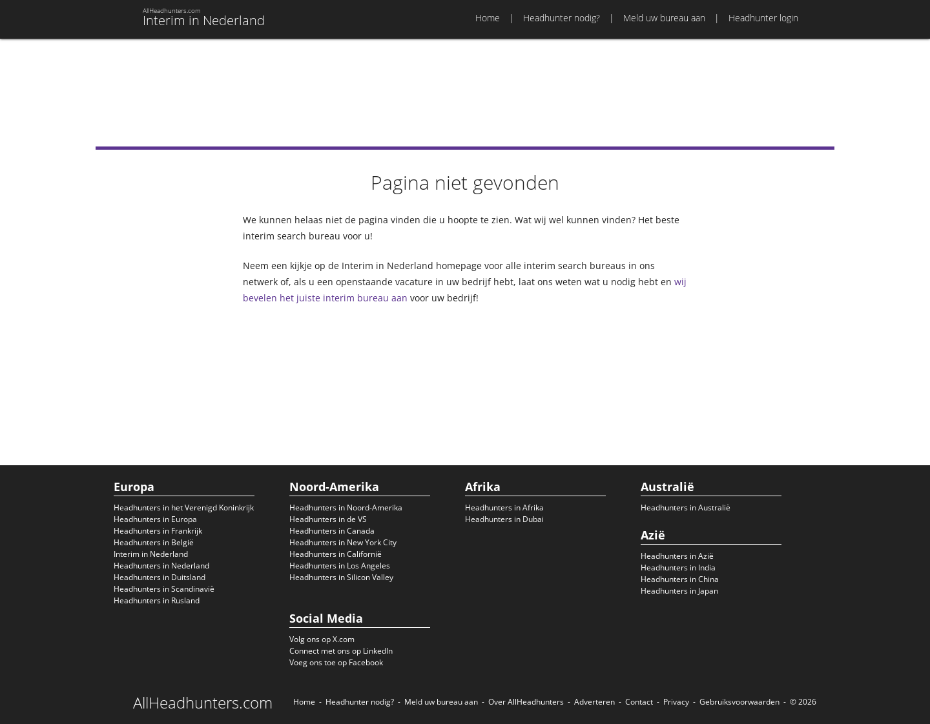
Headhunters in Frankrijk (158, 530)
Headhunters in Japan (679, 590)
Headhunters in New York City (343, 542)
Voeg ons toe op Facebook (336, 662)
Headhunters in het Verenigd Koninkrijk (184, 507)
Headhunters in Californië (335, 553)
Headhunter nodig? (561, 18)
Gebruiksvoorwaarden (739, 701)
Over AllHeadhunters (526, 701)
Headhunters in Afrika (504, 507)
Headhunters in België (154, 542)
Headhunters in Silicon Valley (341, 577)
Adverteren (594, 701)
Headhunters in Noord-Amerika (345, 507)
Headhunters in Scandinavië (164, 588)
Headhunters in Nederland (161, 565)
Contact (639, 701)
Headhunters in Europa (155, 519)
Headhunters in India (678, 567)
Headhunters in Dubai (504, 519)
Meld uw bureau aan (664, 18)
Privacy (676, 701)
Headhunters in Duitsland (159, 577)
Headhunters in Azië (677, 555)
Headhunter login (763, 18)
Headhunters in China (680, 579)
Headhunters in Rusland (157, 600)
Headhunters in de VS (328, 519)
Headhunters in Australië (685, 507)
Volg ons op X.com (322, 639)
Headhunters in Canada (332, 530)
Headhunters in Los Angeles (339, 565)
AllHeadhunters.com (203, 703)
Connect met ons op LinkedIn (341, 650)
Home (487, 18)
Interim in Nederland (151, 553)
